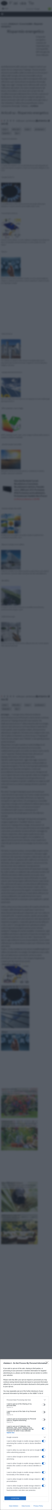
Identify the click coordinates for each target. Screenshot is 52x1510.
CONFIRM (15, 1498)
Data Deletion (13, 1506)
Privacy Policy (38, 1506)
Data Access (26, 1506)
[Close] (48, 1363)
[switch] (43, 1405)
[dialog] (26, 1434)
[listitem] (26, 1400)
